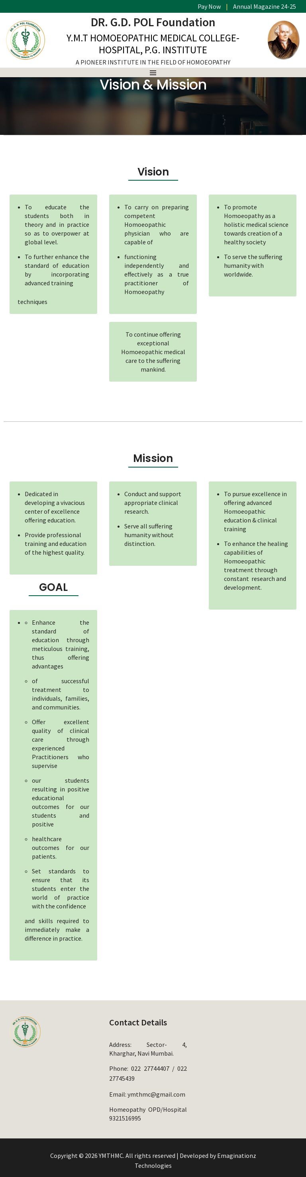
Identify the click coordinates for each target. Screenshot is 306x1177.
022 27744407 (150, 1068)
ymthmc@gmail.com (156, 1091)
